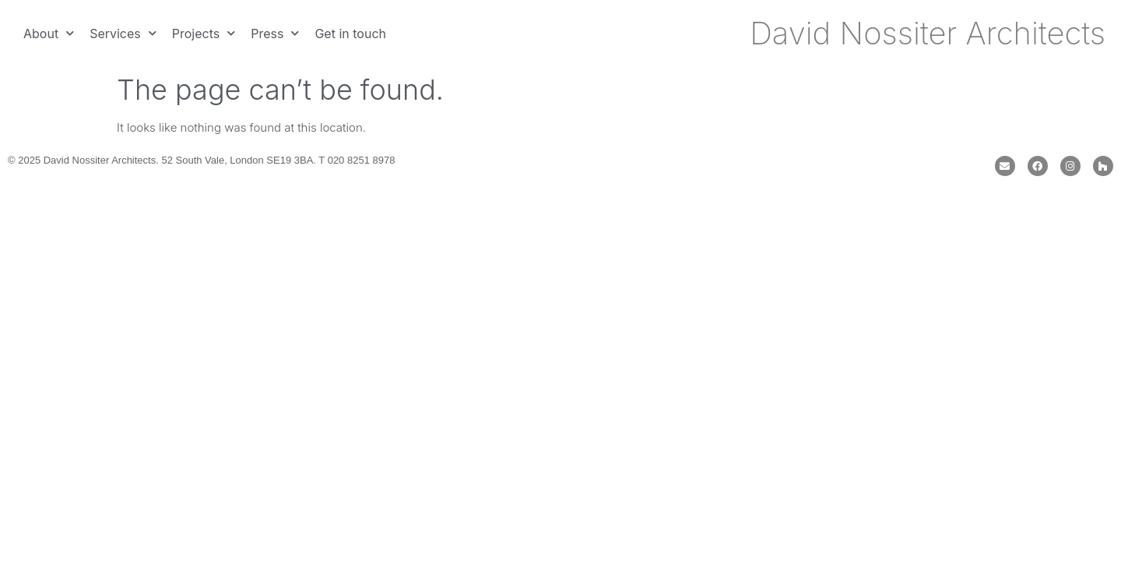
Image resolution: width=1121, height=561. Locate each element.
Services (123, 33)
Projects (203, 33)
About (48, 33)
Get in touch (350, 33)
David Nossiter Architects (927, 33)
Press (275, 33)
